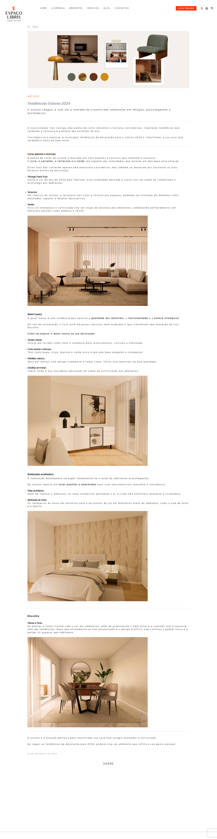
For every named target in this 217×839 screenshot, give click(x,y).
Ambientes (76, 8)
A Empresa (58, 8)
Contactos (122, 8)
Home (43, 8)
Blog (107, 8)
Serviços (93, 8)
